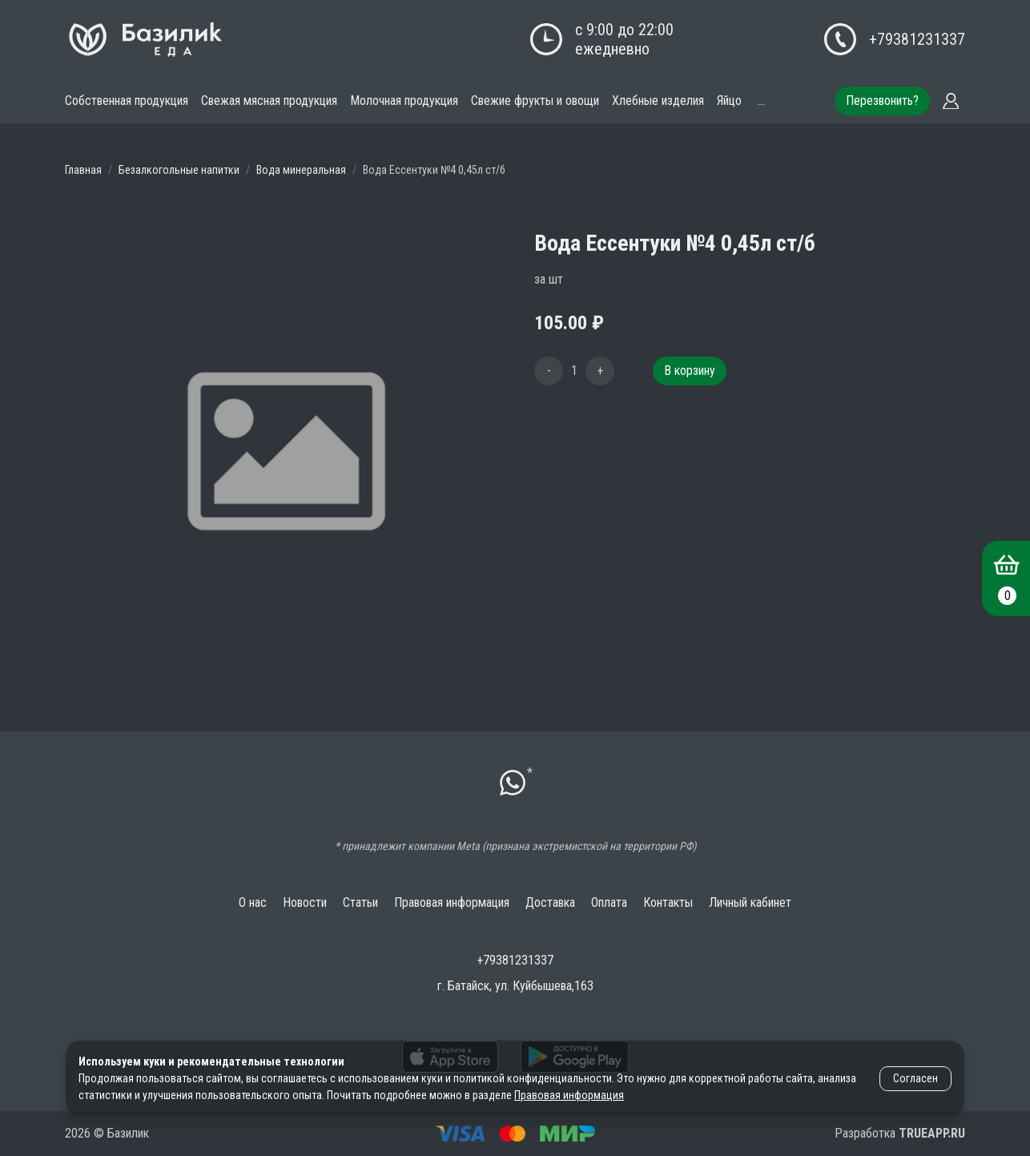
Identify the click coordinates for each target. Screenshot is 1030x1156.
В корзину (689, 370)
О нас (253, 902)
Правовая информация (451, 902)
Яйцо (729, 100)
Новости (305, 902)
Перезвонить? (882, 100)
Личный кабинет (750, 902)
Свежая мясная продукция (269, 100)
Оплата (609, 902)
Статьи (360, 902)
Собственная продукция (126, 100)
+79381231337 (917, 39)
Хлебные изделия (658, 100)
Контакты (668, 902)
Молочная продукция (404, 100)
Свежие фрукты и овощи (535, 100)
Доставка (550, 902)
